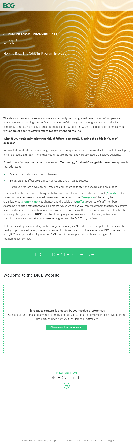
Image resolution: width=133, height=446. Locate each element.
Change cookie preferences (66, 327)
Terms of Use (73, 440)
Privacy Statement (94, 440)
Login (111, 440)
